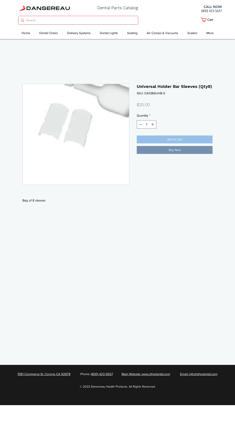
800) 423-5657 (102, 374)
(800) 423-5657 (211, 11)
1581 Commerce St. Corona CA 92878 (44, 374)
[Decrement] (140, 124)
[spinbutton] (146, 124)
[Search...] (77, 20)
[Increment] (153, 124)
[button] (210, 20)
